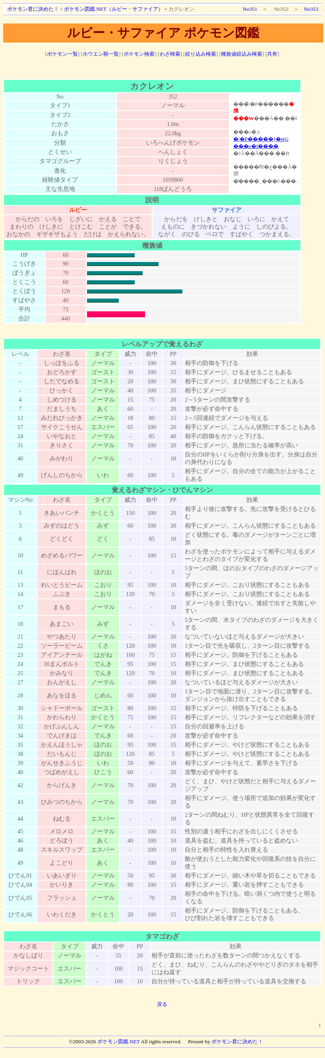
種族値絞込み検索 (241, 54)
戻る (162, 1004)
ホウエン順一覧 (101, 54)
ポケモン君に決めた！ (33, 9)
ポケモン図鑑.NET (118, 1041)
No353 (311, 9)
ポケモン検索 (139, 54)
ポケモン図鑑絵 (265, 142)
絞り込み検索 (200, 54)
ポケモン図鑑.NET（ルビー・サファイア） (113, 9)
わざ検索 (170, 54)
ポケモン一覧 (62, 54)
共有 (272, 54)
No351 (250, 9)
